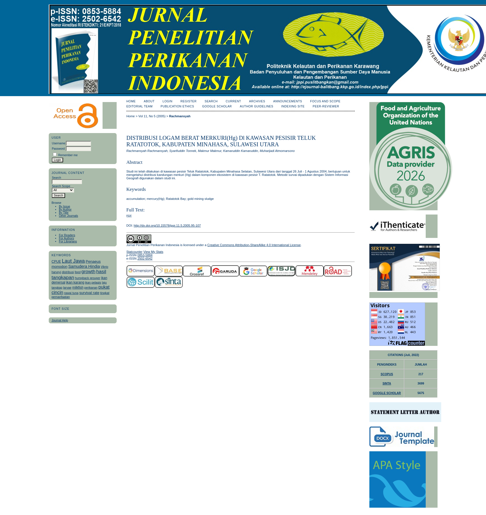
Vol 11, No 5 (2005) (151, 116)
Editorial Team (140, 106)
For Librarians (68, 241)
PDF (129, 215)
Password (58, 148)
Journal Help (60, 320)
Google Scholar (217, 106)
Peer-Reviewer (326, 106)
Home (131, 101)
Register (188, 101)
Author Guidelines (256, 106)
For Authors (66, 238)
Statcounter (135, 251)
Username (58, 143)
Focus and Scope (325, 101)
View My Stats (153, 251)
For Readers (67, 235)
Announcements (287, 101)
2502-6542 (145, 258)
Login (167, 101)
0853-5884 (145, 255)
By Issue (64, 206)
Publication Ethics (177, 106)
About (149, 101)
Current (233, 101)
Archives (257, 101)
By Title (63, 212)
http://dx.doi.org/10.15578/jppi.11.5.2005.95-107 (167, 225)
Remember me (68, 155)
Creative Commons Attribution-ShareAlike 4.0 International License (254, 245)
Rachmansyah (179, 116)
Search (211, 101)
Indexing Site (293, 106)
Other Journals (68, 215)
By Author (65, 209)
